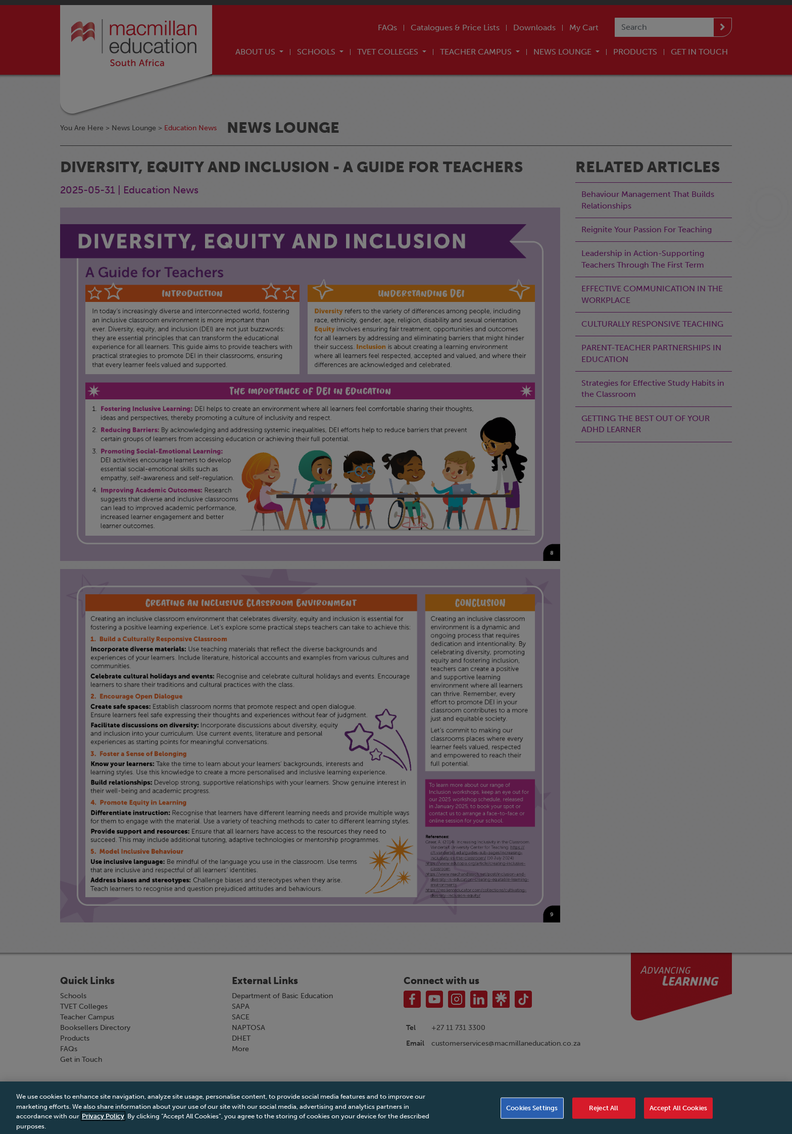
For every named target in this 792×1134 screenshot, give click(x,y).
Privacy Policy (103, 1121)
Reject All (603, 1113)
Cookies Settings (532, 1113)
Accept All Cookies (678, 1113)
